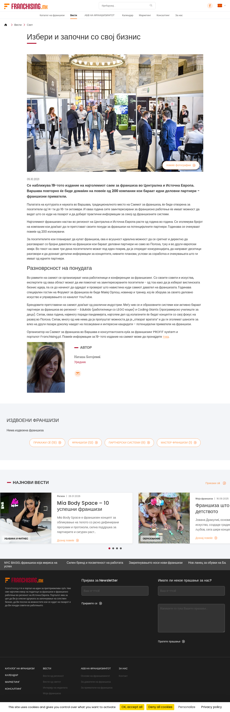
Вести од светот (52, 682)
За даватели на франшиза (96, 682)
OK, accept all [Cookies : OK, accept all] (132, 707)
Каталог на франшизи (52, 15)
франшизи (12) (85, 442)
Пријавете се (92, 603)
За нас (179, 15)
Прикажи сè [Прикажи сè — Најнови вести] (215, 483)
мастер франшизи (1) (178, 442)
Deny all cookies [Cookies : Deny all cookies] (160, 707)
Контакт (123, 676)
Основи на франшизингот (95, 676)
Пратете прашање (171, 641)
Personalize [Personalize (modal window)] (186, 707)
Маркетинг (145, 15)
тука (166, 336)
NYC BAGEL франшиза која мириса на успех (29, 564)
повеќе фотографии (180, 165)
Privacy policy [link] (211, 707)
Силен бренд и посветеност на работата (93, 563)
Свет (30, 25)
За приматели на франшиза (97, 687)
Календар (127, 15)
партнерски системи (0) (129, 442)
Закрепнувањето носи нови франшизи (154, 563)
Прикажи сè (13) (47, 442)
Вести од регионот (53, 676)
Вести (73, 15)
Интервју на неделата (55, 687)
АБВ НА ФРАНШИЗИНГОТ (100, 15)
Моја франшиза (52, 693)
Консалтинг (163, 15)
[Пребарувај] (125, 6)
